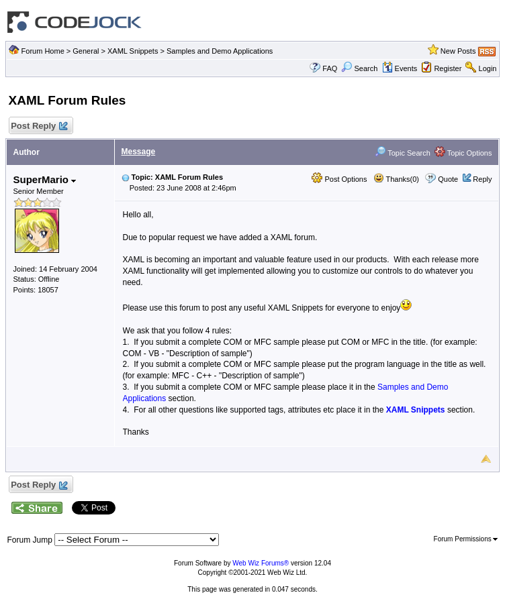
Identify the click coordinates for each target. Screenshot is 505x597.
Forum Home (42, 51)
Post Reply (39, 126)
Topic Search (402, 153)
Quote (448, 179)
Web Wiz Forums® (260, 563)
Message (139, 151)
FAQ (329, 68)
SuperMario (45, 179)
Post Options (339, 179)
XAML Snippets (132, 51)
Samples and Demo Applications (220, 51)
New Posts (458, 51)
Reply (482, 179)
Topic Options (463, 153)
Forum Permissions (466, 539)
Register (447, 68)
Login (488, 68)
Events (400, 68)
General (86, 51)
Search (359, 68)
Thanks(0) (396, 179)
